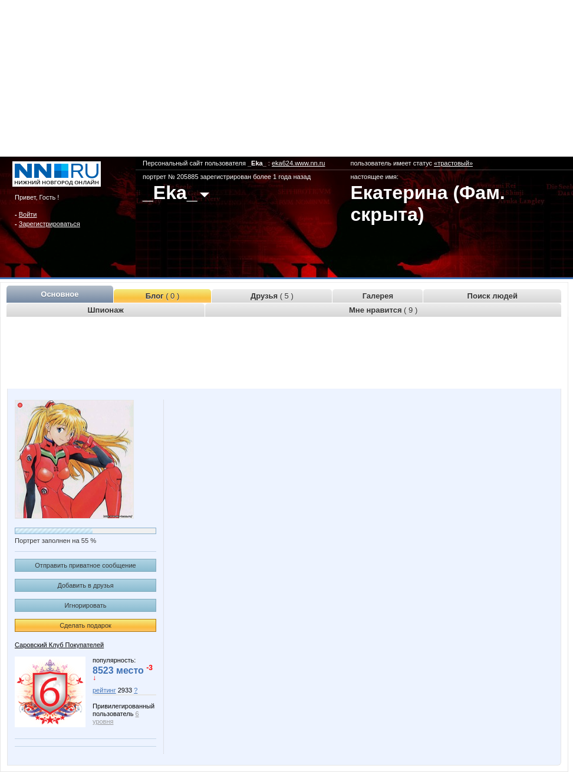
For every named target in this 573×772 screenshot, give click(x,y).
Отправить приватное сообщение (85, 565)
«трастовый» (453, 163)
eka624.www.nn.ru (298, 163)
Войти (28, 214)
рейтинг (104, 690)
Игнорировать (86, 605)
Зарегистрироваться (49, 223)
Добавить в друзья (85, 585)
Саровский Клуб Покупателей (59, 644)
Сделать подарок (85, 625)
